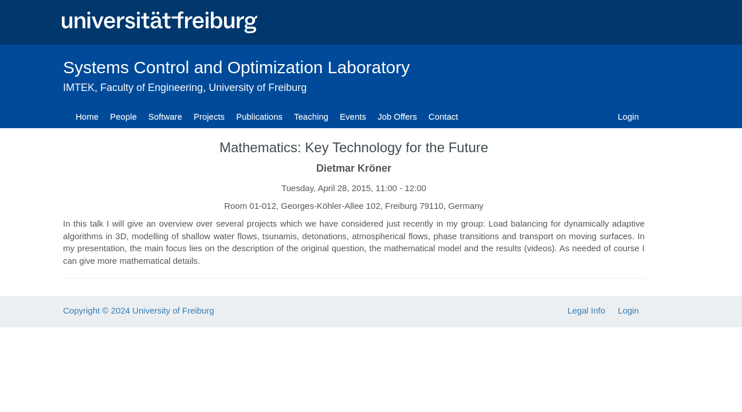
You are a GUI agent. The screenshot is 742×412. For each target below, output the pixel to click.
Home (87, 116)
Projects (209, 116)
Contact (443, 116)
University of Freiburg (258, 87)
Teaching (311, 116)
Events (353, 116)
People (123, 116)
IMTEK (79, 87)
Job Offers (397, 116)
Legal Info (586, 310)
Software (165, 116)
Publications (259, 116)
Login (628, 116)
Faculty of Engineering (151, 87)
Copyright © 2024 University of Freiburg (138, 310)
